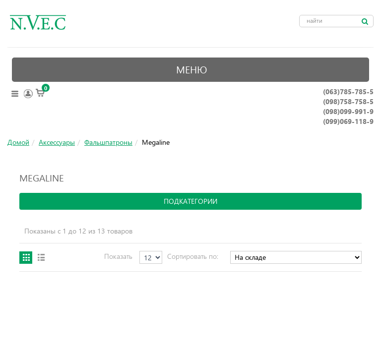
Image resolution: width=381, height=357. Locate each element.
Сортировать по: (192, 256)
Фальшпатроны (108, 142)
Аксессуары (57, 142)
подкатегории (190, 201)
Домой (18, 142)
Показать (118, 256)
